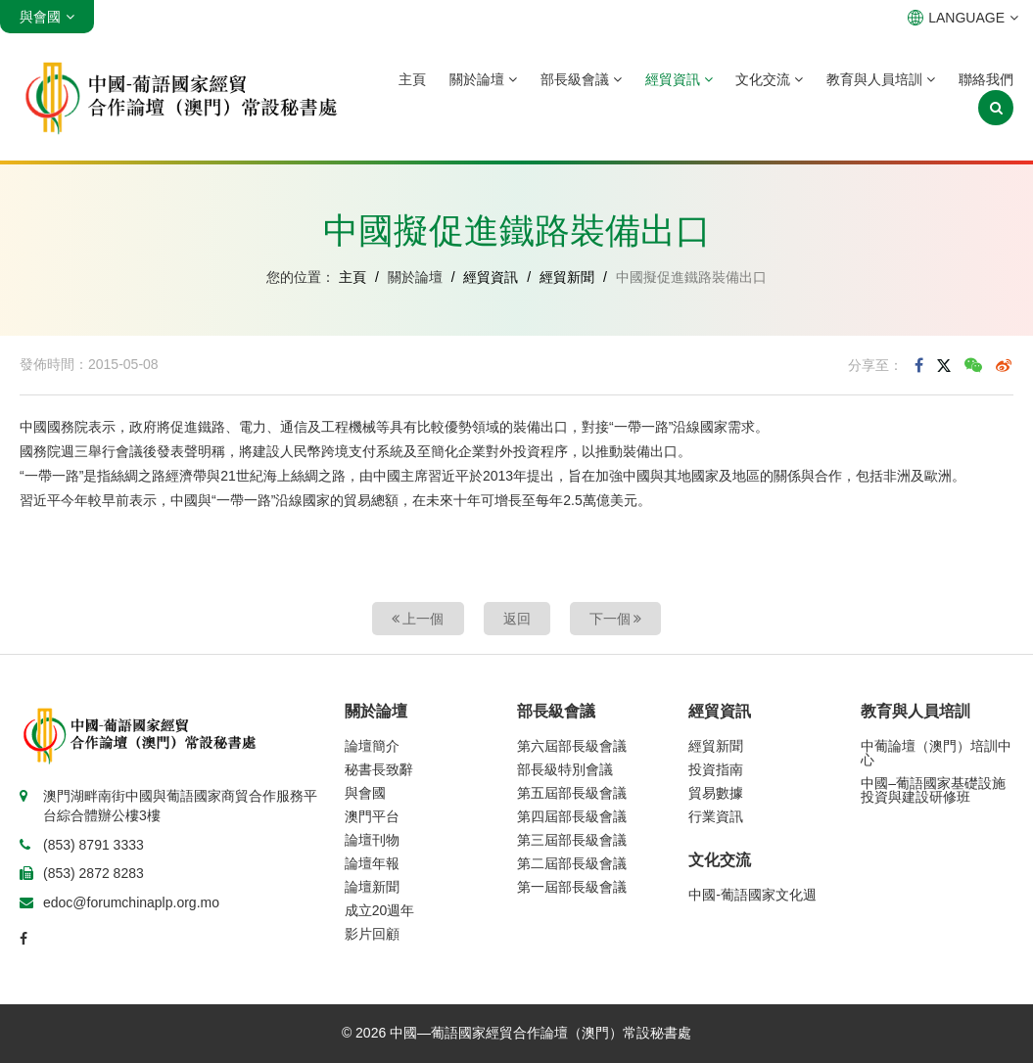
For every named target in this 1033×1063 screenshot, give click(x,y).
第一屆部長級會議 (572, 887)
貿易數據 (715, 793)
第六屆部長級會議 (572, 746)
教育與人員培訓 (880, 79)
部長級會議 (581, 79)
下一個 (615, 618)
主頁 (412, 79)
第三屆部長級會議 (572, 840)
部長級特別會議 (565, 769)
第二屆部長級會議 (572, 863)
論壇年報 (372, 863)
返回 (517, 618)
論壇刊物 (372, 840)
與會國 (365, 793)
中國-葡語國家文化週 (752, 894)
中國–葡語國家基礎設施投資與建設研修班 (933, 790)
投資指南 (715, 769)
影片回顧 (372, 934)
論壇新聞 (372, 887)
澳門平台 (372, 816)
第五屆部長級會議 (572, 793)
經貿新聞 (567, 277)
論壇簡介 (372, 746)
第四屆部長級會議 (572, 816)
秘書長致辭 (379, 769)
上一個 (418, 618)
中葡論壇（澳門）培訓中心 (936, 752)
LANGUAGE (963, 17)
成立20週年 (380, 910)
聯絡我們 (986, 79)
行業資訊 (715, 816)
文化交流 (769, 79)
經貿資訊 (679, 79)
